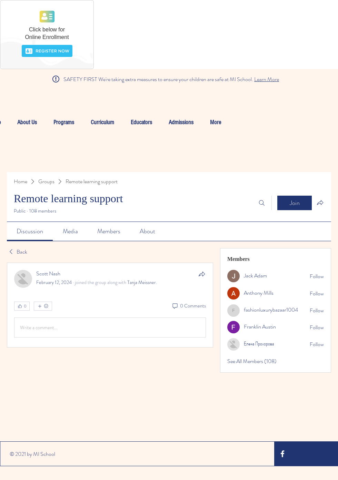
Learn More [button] (266, 79)
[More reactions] (43, 306)
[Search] (262, 203)
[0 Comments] (188, 306)
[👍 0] (22, 306)
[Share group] (320, 202)
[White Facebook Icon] (282, 453)
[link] (30, 231)
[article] (110, 305)
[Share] (202, 274)
